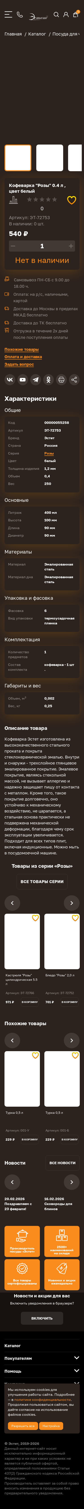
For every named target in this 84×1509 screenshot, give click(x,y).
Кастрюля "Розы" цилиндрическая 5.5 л (21, 979)
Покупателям (18, 1358)
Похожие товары (21, 349)
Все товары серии (42, 881)
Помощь (12, 1371)
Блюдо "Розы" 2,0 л (59, 975)
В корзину (30, 1002)
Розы (49, 453)
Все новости (62, 1163)
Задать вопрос (19, 364)
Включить (42, 1318)
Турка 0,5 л (14, 1112)
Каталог (12, 1345)
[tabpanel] (22, 941)
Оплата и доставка (23, 356)
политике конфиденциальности (42, 1399)
